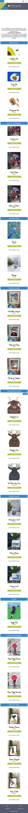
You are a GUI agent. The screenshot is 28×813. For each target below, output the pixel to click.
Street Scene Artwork (13, 635)
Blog (7, 806)
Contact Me (7, 808)
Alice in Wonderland (14, 123)
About (20, 806)
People (13, 599)
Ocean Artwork (14, 496)
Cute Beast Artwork (14, 391)
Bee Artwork (14, 43)
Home (2, 1)
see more (25, 393)
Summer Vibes (14, 705)
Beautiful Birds (14, 218)
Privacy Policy (20, 808)
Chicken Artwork (14, 288)
